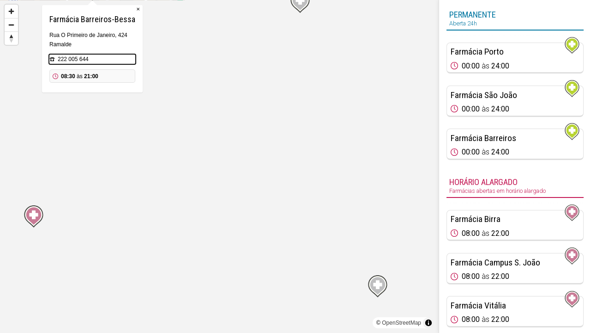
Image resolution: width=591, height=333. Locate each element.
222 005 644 (200, 105)
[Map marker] (219, 155)
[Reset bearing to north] (11, 38)
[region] (219, 166)
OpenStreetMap (401, 323)
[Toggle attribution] (428, 322)
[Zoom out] (11, 24)
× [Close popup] (265, 55)
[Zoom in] (11, 11)
